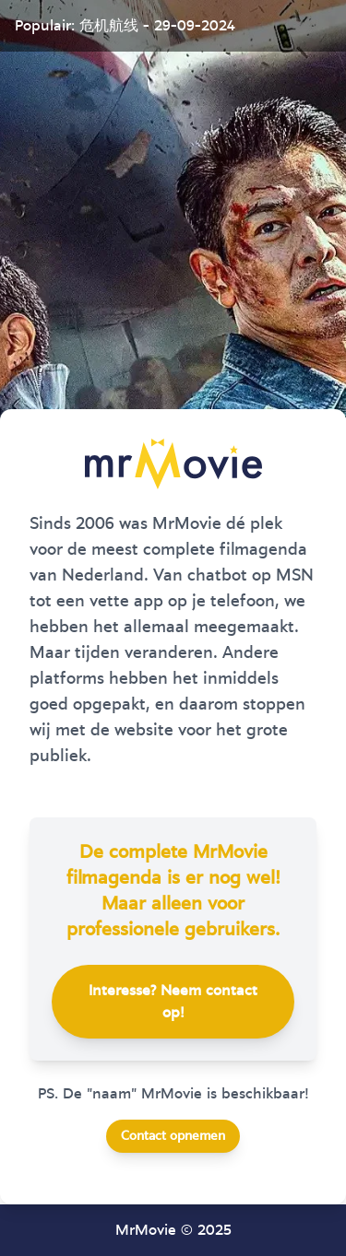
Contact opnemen (173, 1136)
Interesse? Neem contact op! (173, 1001)
